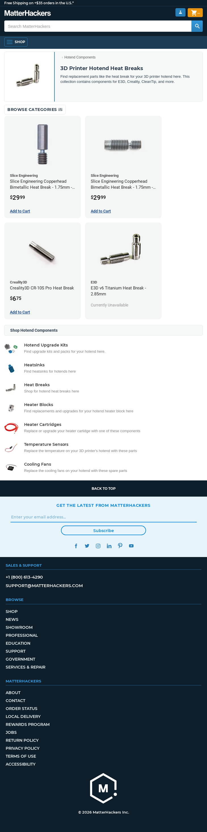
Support (16, 651)
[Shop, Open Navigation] (16, 42)
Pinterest (120, 546)
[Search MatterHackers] (197, 26)
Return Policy (22, 740)
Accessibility (20, 764)
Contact (15, 700)
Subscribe (103, 530)
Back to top (104, 488)
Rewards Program (28, 724)
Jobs (11, 732)
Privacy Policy (22, 748)
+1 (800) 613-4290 (24, 577)
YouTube (131, 546)
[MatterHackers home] (103, 789)
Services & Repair (25, 667)
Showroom (19, 627)
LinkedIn (109, 546)
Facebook (76, 546)
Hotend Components (80, 57)
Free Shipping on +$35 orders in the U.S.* (39, 3)
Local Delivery (23, 716)
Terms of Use (21, 756)
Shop (12, 611)
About (13, 692)
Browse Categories (35, 109)
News (12, 619)
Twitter (87, 546)
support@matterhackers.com (44, 585)
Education (18, 643)
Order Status (21, 708)
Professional (22, 635)
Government (20, 659)
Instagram (98, 546)
